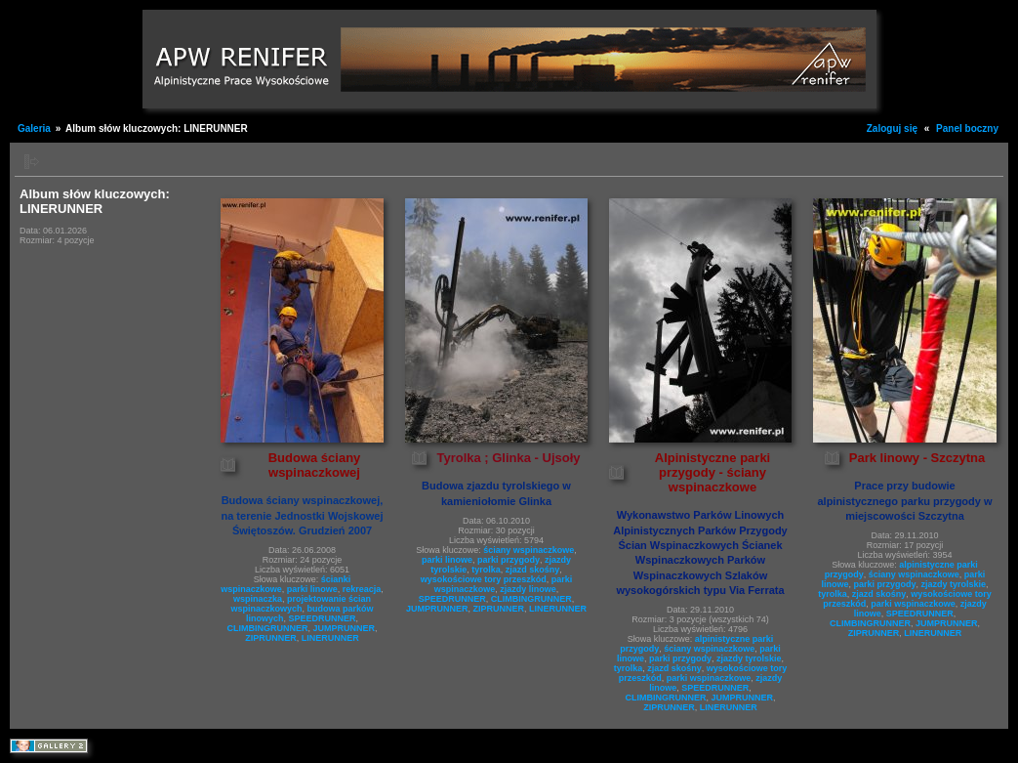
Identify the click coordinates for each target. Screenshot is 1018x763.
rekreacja (362, 589)
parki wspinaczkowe (709, 678)
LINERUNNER (330, 638)
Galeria (34, 128)
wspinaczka (257, 599)
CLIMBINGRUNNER (266, 628)
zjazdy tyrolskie (749, 658)
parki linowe (312, 589)
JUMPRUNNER (343, 628)
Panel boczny (967, 128)
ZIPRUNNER (271, 638)
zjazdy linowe (528, 589)
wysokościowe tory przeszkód (484, 579)
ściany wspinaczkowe (528, 550)
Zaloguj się (892, 128)
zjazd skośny (533, 569)
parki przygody (508, 560)
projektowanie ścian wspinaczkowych (300, 604)
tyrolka (486, 569)
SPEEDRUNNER (322, 618)
